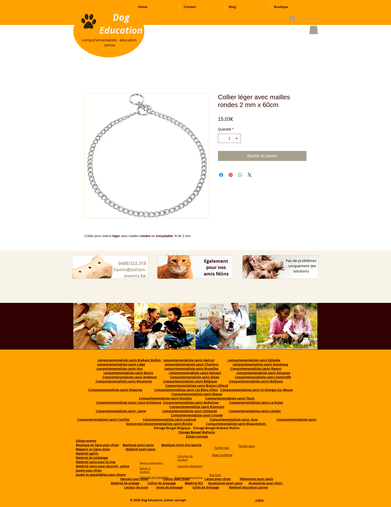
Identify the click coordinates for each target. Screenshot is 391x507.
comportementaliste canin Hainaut (195, 373)
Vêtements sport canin (256, 479)
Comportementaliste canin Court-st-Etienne (128, 402)
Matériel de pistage (125, 483)
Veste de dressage (169, 487)
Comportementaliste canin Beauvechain (236, 424)
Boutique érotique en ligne (189, 477)
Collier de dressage (162, 483)
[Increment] (237, 138)
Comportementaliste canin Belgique (190, 381)
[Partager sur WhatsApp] (240, 175)
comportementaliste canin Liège (121, 364)
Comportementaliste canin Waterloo (115, 390)
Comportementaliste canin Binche (167, 424)
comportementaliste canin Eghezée (253, 360)
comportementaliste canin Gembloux (260, 364)
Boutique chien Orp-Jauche (181, 445)
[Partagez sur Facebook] (221, 175)
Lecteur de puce (136, 487)
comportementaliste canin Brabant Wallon (130, 360)
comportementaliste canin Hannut (188, 360)
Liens (259, 500)
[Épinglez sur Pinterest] (231, 175)
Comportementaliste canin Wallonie (256, 381)
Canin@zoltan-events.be (129, 272)
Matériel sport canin (141, 449)
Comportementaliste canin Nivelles (165, 398)
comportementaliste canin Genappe (263, 373)
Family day (221, 448)
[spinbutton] (229, 138)
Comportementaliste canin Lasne (121, 411)
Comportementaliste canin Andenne (129, 377)
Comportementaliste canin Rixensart (196, 407)
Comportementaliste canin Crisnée (197, 415)
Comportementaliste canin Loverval (169, 419)
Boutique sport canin (138, 445)
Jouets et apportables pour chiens (101, 475)
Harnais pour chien (134, 479)
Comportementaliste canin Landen (254, 411)
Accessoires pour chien (266, 483)
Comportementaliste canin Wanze (197, 394)
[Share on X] (250, 175)
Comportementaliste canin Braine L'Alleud (196, 385)
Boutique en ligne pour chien (97, 445)
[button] (313, 29)
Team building (222, 455)
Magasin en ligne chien (93, 449)
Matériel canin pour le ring (95, 462)
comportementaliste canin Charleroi (191, 364)
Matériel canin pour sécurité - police (102, 466)
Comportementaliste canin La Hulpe (256, 402)
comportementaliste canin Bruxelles (191, 369)
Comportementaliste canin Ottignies (189, 411)
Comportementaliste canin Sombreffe (263, 377)
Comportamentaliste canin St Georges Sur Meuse (256, 390)
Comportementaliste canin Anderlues (191, 402)
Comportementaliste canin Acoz (234, 419)
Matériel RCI (194, 483)
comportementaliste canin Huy (120, 369)
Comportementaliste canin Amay (194, 377)
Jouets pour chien (89, 470)
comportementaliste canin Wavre (128, 373)
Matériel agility (87, 453)
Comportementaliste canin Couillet (103, 419)
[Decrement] (222, 138)
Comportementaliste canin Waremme (124, 381)
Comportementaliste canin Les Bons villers (186, 390)
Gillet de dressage (206, 487)
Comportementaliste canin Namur (256, 369)
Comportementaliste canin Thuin (230, 398)
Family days (247, 446)
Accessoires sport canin (225, 483)
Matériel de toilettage (92, 458)
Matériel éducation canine (249, 487)
